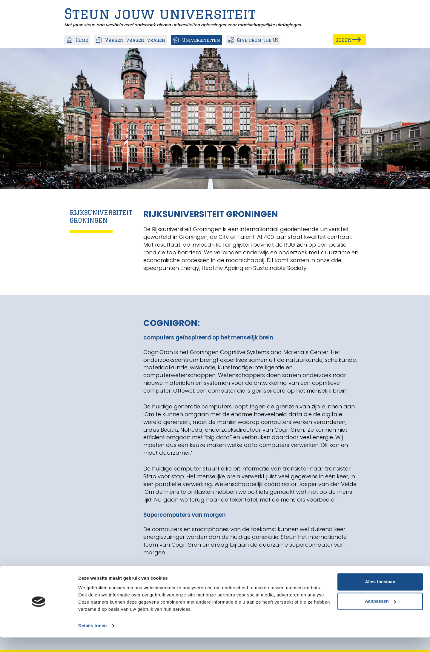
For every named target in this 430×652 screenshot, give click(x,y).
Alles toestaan (380, 596)
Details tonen (92, 640)
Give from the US (253, 39)
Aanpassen (380, 615)
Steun (336, 38)
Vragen (130, 39)
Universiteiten (196, 39)
